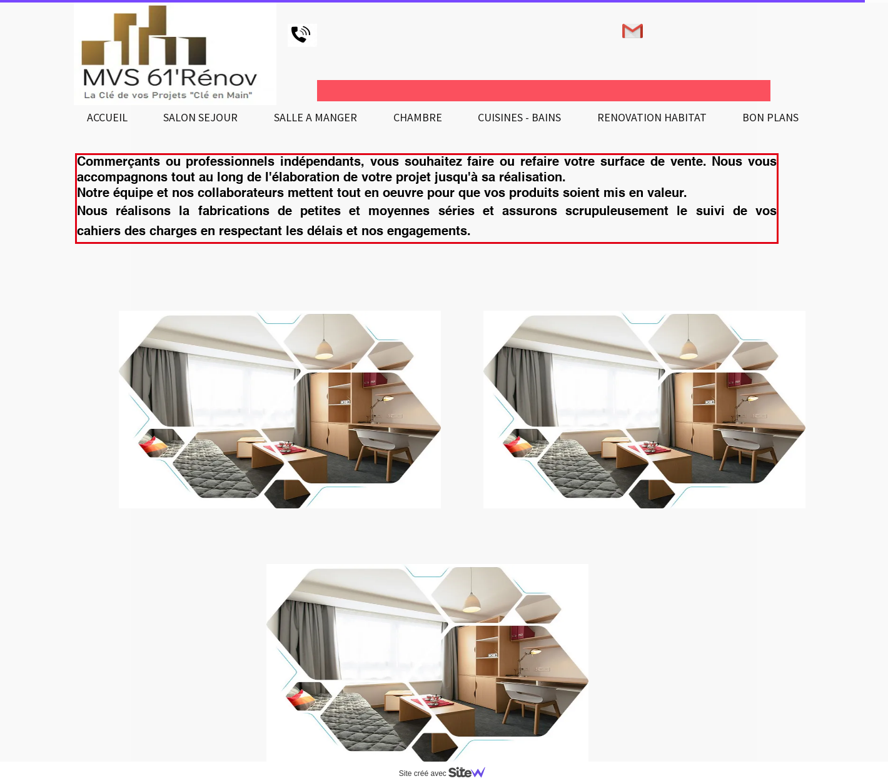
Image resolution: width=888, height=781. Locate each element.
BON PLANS (770, 117)
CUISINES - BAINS (519, 117)
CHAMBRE (417, 117)
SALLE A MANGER (315, 117)
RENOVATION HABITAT (652, 117)
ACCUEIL (107, 117)
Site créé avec (447, 773)
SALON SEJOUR (200, 117)
